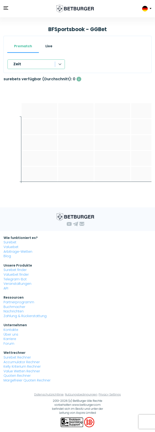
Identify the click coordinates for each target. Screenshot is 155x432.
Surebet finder (15, 269)
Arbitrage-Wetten (18, 251)
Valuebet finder (16, 274)
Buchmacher (14, 306)
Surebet (10, 242)
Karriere (10, 339)
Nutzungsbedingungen (81, 394)
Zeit (17, 64)
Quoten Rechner (17, 375)
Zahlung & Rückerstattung (25, 316)
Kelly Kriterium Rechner (22, 366)
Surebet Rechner (17, 357)
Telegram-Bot (15, 279)
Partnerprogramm (19, 302)
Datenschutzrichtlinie (49, 394)
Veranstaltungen (17, 283)
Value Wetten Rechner (22, 371)
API (6, 288)
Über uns (11, 334)
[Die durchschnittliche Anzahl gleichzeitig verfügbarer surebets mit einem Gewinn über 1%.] (79, 79)
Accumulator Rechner (22, 362)
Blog (7, 256)
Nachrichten (14, 311)
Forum (9, 343)
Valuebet (11, 247)
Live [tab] (48, 46)
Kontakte (11, 329)
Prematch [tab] (23, 46)
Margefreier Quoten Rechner (27, 380)
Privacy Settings (110, 394)
